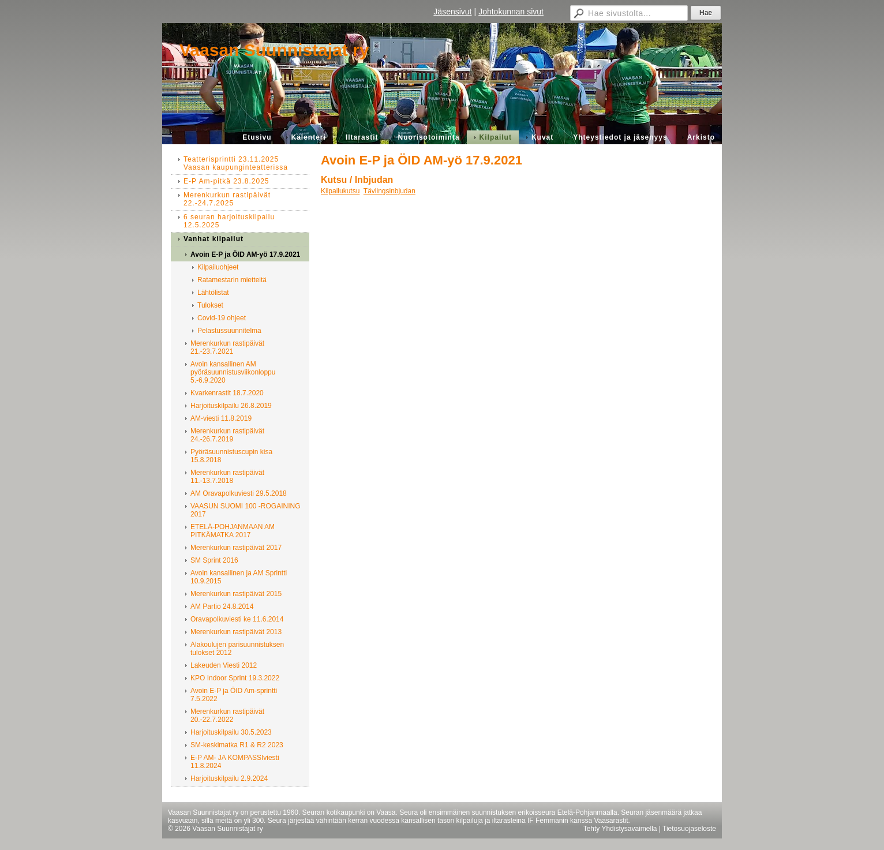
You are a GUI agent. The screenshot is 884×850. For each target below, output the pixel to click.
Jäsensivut (452, 11)
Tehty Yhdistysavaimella (620, 829)
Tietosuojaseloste (689, 829)
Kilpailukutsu (340, 191)
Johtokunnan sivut (511, 11)
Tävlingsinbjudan (389, 191)
